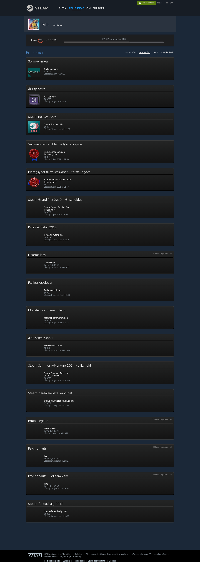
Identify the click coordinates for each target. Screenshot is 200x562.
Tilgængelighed (79, 561)
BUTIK (62, 8)
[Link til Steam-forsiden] (40, 10)
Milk (46, 24)
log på (159, 3)
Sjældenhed (167, 52)
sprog (168, 3)
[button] (100, 68)
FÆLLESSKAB (76, 8)
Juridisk (66, 561)
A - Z (155, 52)
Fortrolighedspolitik (52, 561)
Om (88, 8)
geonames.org (75, 556)
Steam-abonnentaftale (97, 561)
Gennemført (144, 52)
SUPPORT (98, 8)
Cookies (112, 561)
